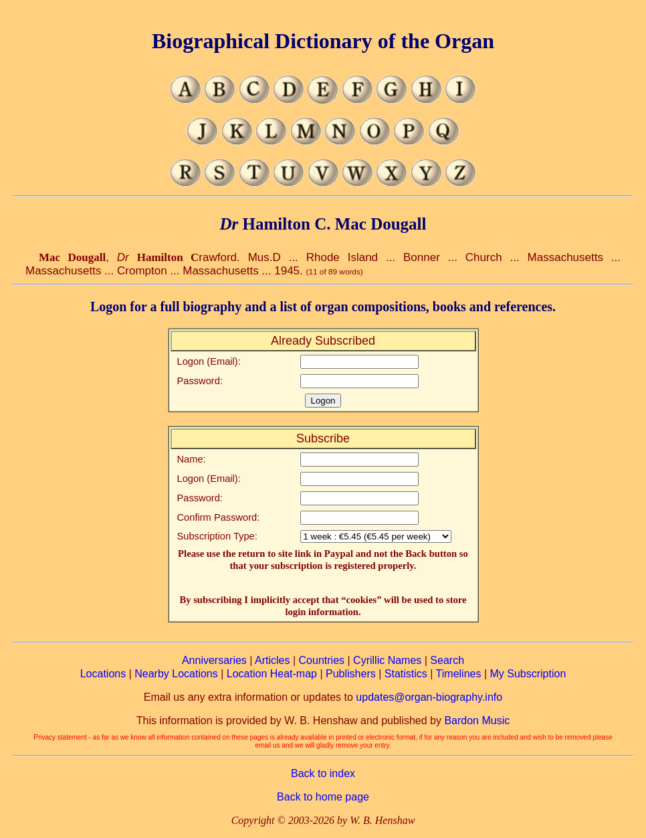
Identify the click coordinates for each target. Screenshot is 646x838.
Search (447, 660)
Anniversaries (214, 660)
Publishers (351, 673)
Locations (103, 673)
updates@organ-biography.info (429, 697)
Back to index (323, 773)
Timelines (458, 673)
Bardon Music (477, 720)
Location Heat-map (272, 673)
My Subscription (528, 673)
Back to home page (323, 797)
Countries (321, 660)
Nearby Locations (176, 673)
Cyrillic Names (387, 660)
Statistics (406, 673)
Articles (272, 660)
